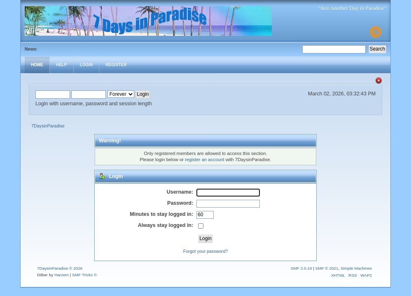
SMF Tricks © (84, 275)
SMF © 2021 (327, 268)
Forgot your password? (205, 251)
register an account (204, 159)
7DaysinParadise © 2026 (59, 268)
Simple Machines (356, 268)
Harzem (61, 275)
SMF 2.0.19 (301, 268)
